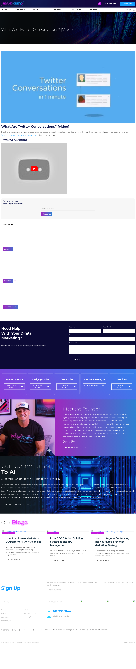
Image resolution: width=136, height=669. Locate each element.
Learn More (13, 560)
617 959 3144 (111, 4)
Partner (4, 613)
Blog (26, 610)
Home (3, 610)
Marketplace (28, 617)
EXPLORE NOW (11, 386)
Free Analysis (6, 621)
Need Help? (127, 4)
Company (5, 617)
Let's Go (7, 249)
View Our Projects (13, 504)
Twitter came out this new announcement (20, 135)
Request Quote (29, 613)
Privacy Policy (129, 642)
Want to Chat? (10, 307)
